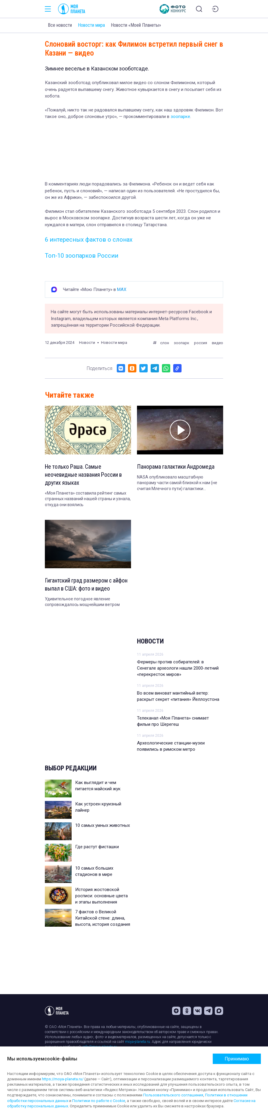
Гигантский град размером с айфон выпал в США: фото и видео (87, 585)
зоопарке (180, 116)
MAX (121, 289)
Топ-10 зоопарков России (81, 255)
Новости (150, 642)
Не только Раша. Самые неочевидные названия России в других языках (84, 475)
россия (200, 343)
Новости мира (91, 25)
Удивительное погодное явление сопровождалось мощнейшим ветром (82, 603)
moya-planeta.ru (137, 1042)
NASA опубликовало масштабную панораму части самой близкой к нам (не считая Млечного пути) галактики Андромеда (177, 483)
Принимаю (237, 1059)
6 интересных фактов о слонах (89, 239)
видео (217, 343)
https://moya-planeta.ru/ (62, 1079)
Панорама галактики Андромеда (176, 466)
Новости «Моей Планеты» (136, 25)
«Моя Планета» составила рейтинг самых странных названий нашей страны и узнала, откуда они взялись (88, 500)
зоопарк (181, 343)
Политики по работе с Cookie (98, 1100)
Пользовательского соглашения (173, 1095)
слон (164, 343)
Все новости (60, 25)
